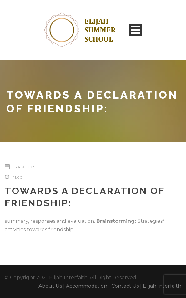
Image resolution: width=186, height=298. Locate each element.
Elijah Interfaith (162, 286)
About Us (50, 286)
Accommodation (86, 286)
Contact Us (125, 286)
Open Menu (135, 30)
